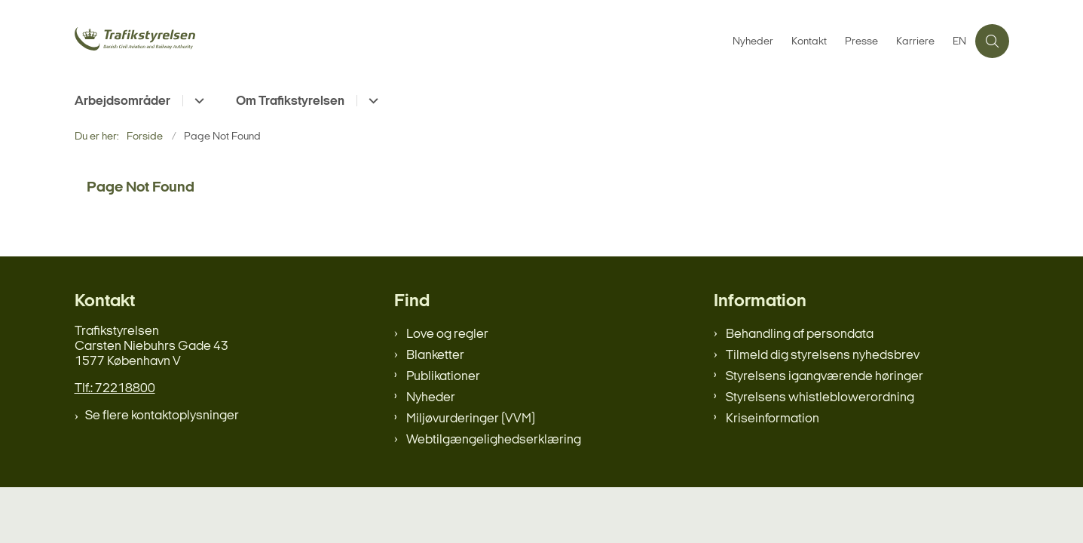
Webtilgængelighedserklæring (493, 440)
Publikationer (443, 376)
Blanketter (435, 355)
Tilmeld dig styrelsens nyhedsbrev (822, 355)
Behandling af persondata (799, 334)
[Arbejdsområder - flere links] (197, 100)
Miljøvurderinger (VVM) (470, 419)
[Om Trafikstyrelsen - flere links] (371, 100)
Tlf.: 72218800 (115, 388)
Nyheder (430, 397)
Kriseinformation (772, 419)
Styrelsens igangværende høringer (824, 376)
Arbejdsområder (122, 101)
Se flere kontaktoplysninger (162, 416)
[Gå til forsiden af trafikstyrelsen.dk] (188, 40)
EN (959, 42)
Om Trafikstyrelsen (290, 101)
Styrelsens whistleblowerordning (820, 397)
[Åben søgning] (992, 41)
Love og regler (447, 334)
